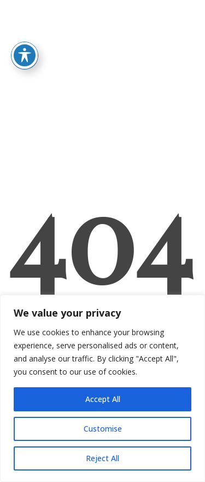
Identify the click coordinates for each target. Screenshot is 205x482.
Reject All (102, 458)
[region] (102, 388)
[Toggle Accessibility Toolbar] (24, 44)
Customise (103, 428)
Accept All (102, 399)
